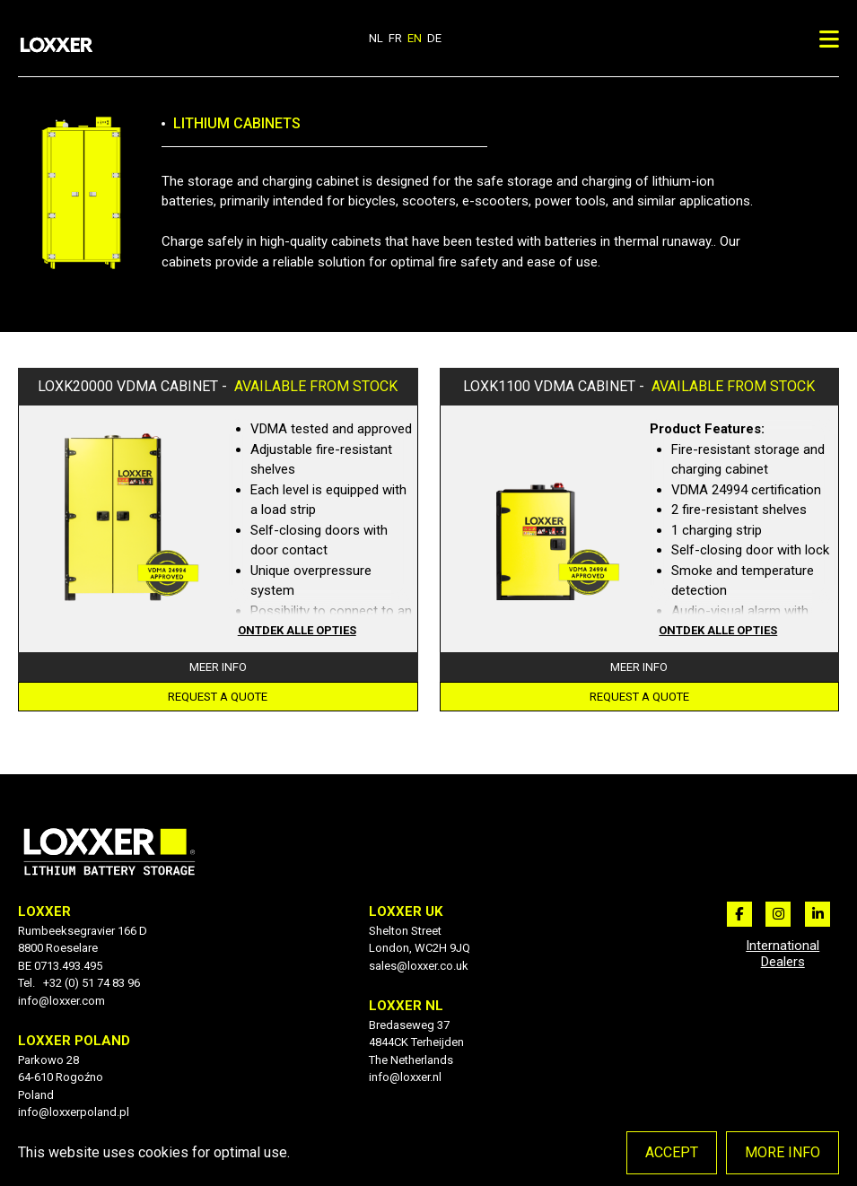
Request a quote (217, 696)
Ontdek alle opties (297, 630)
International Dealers (782, 953)
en (414, 38)
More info (782, 1152)
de (434, 38)
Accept (671, 1152)
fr (395, 38)
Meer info (218, 667)
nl (376, 38)
